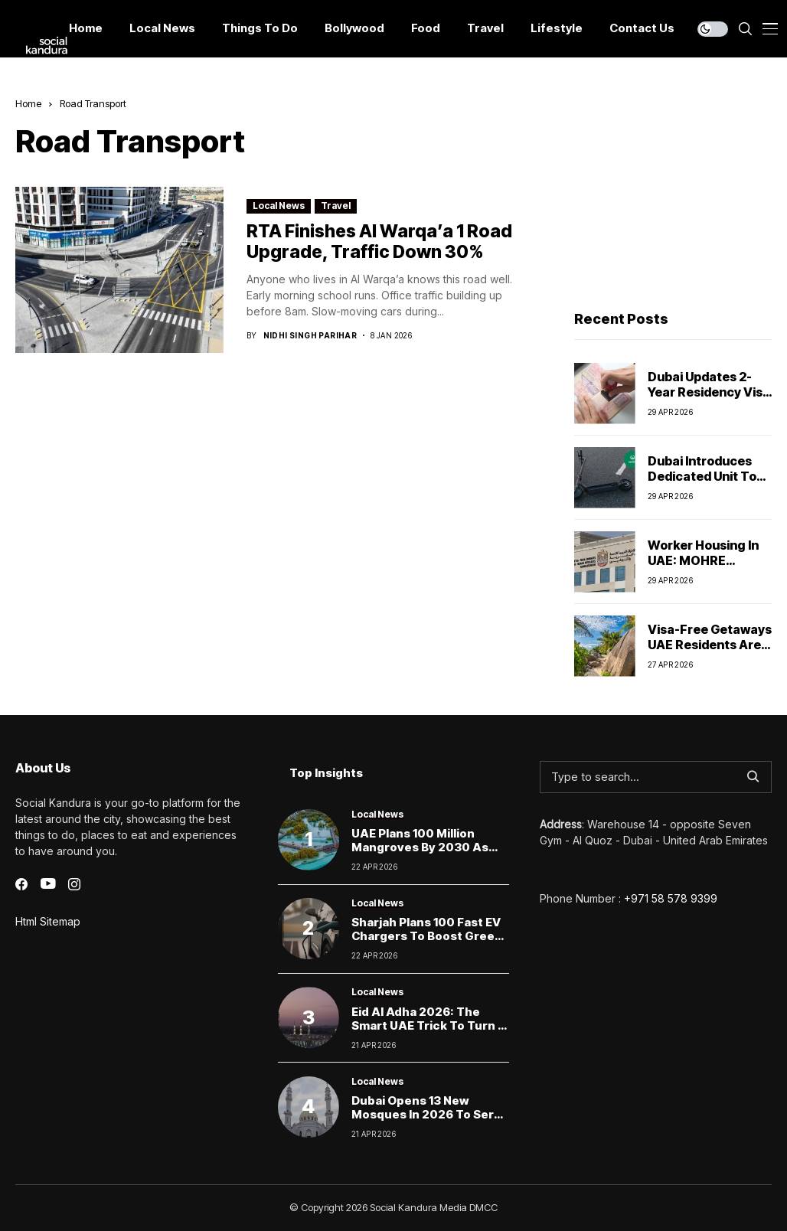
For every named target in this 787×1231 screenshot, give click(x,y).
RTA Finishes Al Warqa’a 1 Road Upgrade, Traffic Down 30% (379, 241)
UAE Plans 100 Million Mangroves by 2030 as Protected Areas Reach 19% (421, 854)
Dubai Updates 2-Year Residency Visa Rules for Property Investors (709, 399)
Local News (279, 205)
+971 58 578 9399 (670, 898)
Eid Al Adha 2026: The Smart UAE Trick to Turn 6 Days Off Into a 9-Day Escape (428, 1032)
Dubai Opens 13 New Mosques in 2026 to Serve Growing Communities (429, 1114)
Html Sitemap (47, 921)
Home (28, 103)
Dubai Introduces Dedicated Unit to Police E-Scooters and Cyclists (702, 483)
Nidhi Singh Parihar (310, 335)
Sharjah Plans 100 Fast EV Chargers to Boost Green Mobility (426, 936)
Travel (336, 205)
